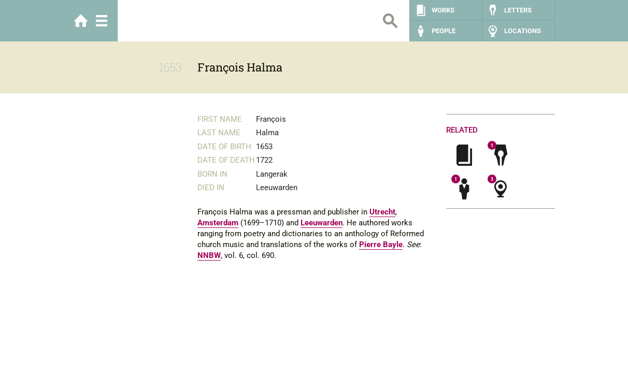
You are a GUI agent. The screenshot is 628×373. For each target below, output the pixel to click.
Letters (518, 10)
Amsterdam (217, 222)
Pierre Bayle (381, 244)
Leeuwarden (321, 222)
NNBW (209, 255)
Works (443, 10)
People (443, 31)
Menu (101, 20)
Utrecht (382, 212)
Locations (522, 31)
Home (81, 20)
